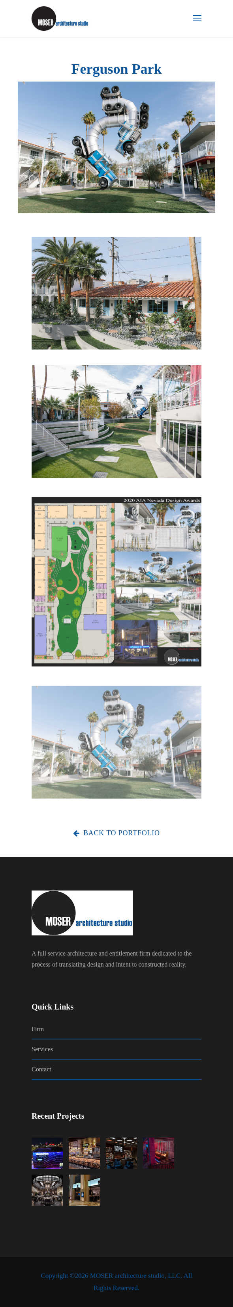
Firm (38, 1029)
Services (42, 1049)
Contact (41, 1069)
